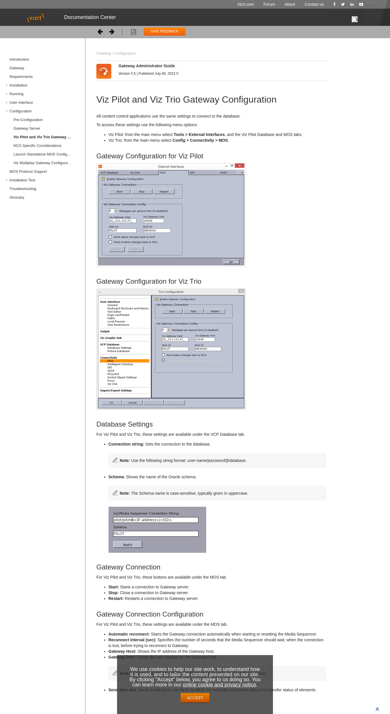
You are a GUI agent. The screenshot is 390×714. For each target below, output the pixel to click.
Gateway (16, 68)
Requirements (21, 76)
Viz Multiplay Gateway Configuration (44, 163)
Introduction (19, 59)
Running (16, 94)
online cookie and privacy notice (219, 685)
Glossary (16, 197)
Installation (18, 85)
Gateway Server (27, 128)
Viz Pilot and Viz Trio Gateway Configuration (47, 137)
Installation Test (22, 180)
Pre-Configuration (28, 120)
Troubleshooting (22, 189)
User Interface (21, 102)
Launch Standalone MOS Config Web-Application (47, 154)
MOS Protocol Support (28, 171)
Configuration (20, 111)
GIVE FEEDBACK (165, 31)
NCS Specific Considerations (38, 145)
